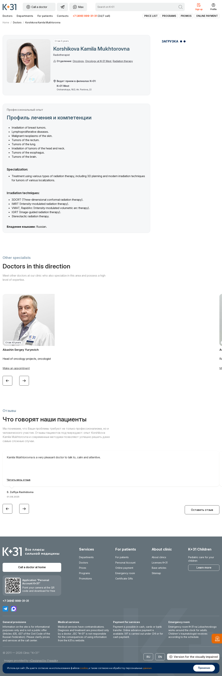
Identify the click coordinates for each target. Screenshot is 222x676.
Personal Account (125, 562)
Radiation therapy (123, 61)
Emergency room (125, 573)
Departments (25, 15)
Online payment (207, 15)
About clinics (159, 557)
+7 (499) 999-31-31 (85, 15)
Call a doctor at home (32, 567)
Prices (82, 567)
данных (147, 668)
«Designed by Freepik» (43, 660)
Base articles (159, 567)
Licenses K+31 (160, 562)
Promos (186, 15)
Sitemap (156, 573)
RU (148, 656)
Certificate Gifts (124, 578)
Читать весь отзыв (18, 479)
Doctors (7, 15)
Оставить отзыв (202, 510)
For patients (45, 15)
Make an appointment (16, 368)
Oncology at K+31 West (98, 61)
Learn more (204, 567)
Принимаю (204, 668)
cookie (84, 668)
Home (6, 22)
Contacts (63, 15)
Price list (151, 15)
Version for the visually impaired (193, 657)
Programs (169, 15)
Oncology (78, 61)
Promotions (85, 578)
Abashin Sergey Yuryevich (21, 349)
